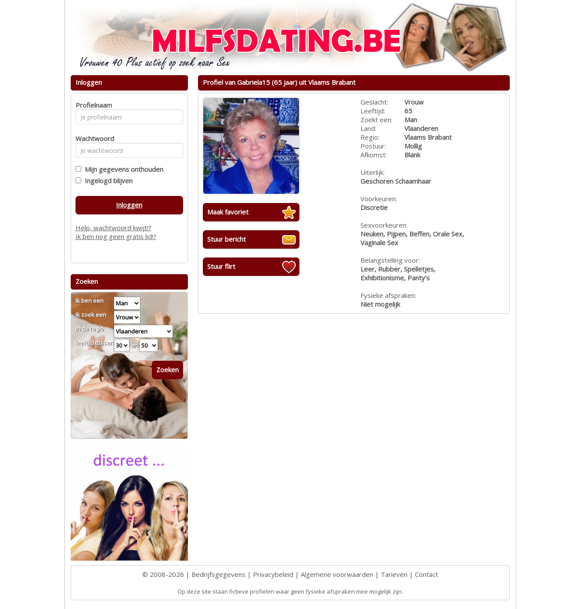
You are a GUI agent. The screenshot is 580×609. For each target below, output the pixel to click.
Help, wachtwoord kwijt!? (113, 227)
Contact (426, 574)
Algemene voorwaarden (337, 574)
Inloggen (129, 204)
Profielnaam (92, 105)
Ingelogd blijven (107, 180)
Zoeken (167, 369)
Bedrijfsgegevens (218, 574)
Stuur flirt (221, 266)
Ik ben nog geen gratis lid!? (116, 236)
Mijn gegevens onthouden (122, 169)
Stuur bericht (226, 239)
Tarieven (394, 574)
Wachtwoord (92, 138)
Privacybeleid (273, 574)
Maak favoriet (228, 211)
